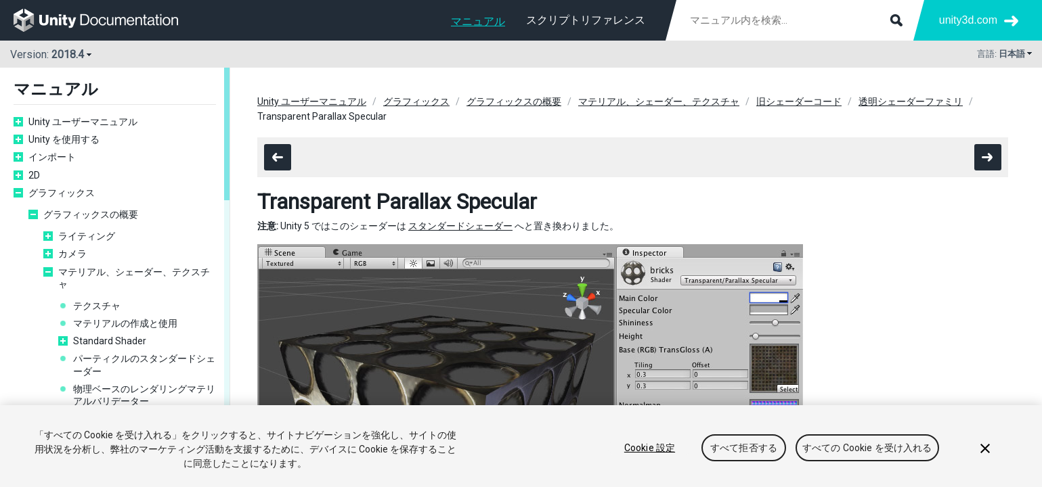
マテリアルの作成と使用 (125, 323)
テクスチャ (97, 305)
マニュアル (478, 21)
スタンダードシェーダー (460, 226)
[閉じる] (985, 448)
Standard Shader (109, 340)
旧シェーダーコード (799, 101)
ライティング (86, 236)
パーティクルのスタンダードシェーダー (144, 364)
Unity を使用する (64, 139)
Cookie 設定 (649, 447)
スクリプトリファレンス (585, 20)
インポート (52, 157)
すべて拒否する (743, 447)
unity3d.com (968, 20)
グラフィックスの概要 (90, 214)
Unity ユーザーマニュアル (82, 121)
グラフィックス (61, 192)
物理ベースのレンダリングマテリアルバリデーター (144, 395)
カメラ (72, 253)
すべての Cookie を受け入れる (867, 447)
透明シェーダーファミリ (911, 101)
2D (34, 175)
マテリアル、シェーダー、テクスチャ (134, 277)
